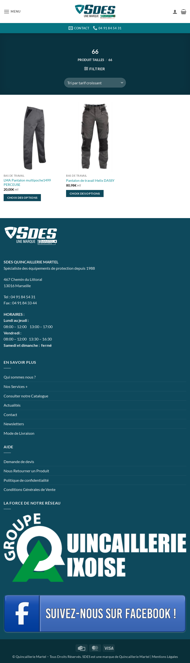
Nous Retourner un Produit (26, 470)
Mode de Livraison (19, 433)
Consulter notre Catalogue (26, 396)
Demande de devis (19, 461)
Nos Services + (16, 386)
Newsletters (14, 423)
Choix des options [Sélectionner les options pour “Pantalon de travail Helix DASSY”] (85, 193)
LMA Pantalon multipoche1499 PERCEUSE (27, 182)
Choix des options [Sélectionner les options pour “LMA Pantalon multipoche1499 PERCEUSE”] (22, 197)
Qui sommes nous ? (20, 377)
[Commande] (95, 82)
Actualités (12, 405)
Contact (10, 414)
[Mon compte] (175, 11)
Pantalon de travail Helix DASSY (90, 180)
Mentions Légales (165, 657)
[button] (12, 11)
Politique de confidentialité (26, 480)
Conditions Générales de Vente (29, 489)
